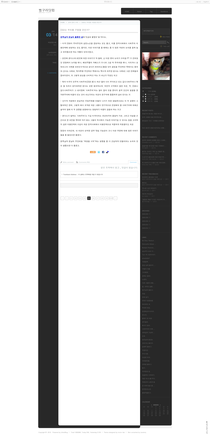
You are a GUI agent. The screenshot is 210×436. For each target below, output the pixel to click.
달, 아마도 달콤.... (148, 287)
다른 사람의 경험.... (149, 283)
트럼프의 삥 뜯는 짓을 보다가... (152, 114)
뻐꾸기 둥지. (146, 325)
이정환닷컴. (146, 361)
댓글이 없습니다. (130, 167)
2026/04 (156, 405)
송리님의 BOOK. (147, 340)
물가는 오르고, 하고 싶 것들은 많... (154, 151)
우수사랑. (145, 354)
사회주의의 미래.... (148, 329)
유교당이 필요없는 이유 (150, 177)
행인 (54, 45)
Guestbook (164, 11)
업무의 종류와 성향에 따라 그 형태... (154, 140)
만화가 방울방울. (147, 301)
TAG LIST (166, 46)
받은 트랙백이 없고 (110, 167)
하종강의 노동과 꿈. (148, 382)
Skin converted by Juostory (137, 432)
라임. (144, 294)
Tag (151, 11)
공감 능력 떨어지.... (149, 265)
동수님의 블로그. (147, 290)
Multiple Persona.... (149, 248)
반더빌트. (145, 322)
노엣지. (144, 279)
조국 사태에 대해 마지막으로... (152, 117)
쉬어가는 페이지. (147, 343)
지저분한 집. (146, 371)
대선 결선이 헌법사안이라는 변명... (154, 128)
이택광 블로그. (147, 364)
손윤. (144, 336)
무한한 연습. (146, 308)
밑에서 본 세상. (147, 318)
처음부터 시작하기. (148, 375)
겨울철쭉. (145, 262)
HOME (127, 11)
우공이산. (145, 350)
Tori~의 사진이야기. (149, 255)
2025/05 (145, 225)
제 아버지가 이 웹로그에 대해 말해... (154, 163)
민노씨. (144, 315)
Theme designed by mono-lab (114, 432)
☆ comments (51, 73)
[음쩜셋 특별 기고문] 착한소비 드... (154, 199)
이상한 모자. (146, 357)
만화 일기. (145, 297)
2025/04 (145, 228)
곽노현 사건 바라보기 (149, 188)
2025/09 (145, 214)
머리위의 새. (146, 304)
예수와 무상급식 (147, 194)
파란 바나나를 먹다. (148, 379)
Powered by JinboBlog (60, 432)
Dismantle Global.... (149, 244)
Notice (139, 11)
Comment (133, 162)
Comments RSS (84, 162)
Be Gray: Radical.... (149, 241)
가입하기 (206, 2)
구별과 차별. (146, 269)
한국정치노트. (146, 389)
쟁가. (144, 368)
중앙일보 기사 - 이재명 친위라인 (153, 121)
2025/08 (145, 217)
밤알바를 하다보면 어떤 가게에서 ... (154, 146)
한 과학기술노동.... (148, 386)
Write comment (68, 162)
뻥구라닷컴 (47, 10)
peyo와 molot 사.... (148, 251)
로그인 (198, 2)
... (143, 124)
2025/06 (145, 221)
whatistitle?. (146, 258)
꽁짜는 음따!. (146, 276)
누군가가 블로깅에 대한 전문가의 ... (154, 157)
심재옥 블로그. (147, 347)
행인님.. (145, 183)
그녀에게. (145, 272)
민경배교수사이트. (148, 311)
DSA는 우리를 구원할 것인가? (92, 22)
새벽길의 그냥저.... (148, 333)
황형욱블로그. (146, 393)
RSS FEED (166, 37)
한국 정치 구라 (73, 22)
